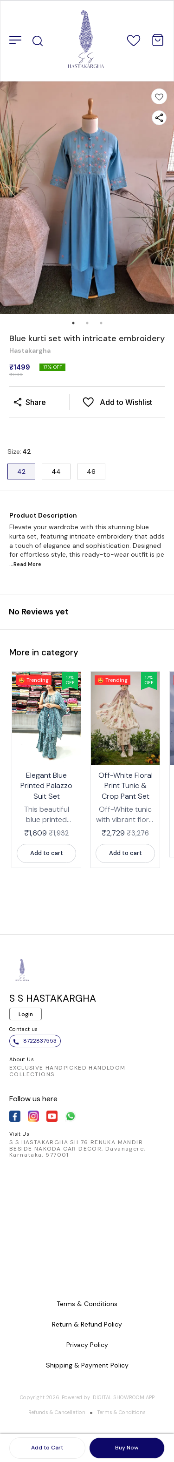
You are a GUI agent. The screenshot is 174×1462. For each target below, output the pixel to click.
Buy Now (126, 1447)
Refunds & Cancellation (56, 1412)
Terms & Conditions (121, 1412)
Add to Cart (47, 1447)
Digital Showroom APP (124, 1397)
